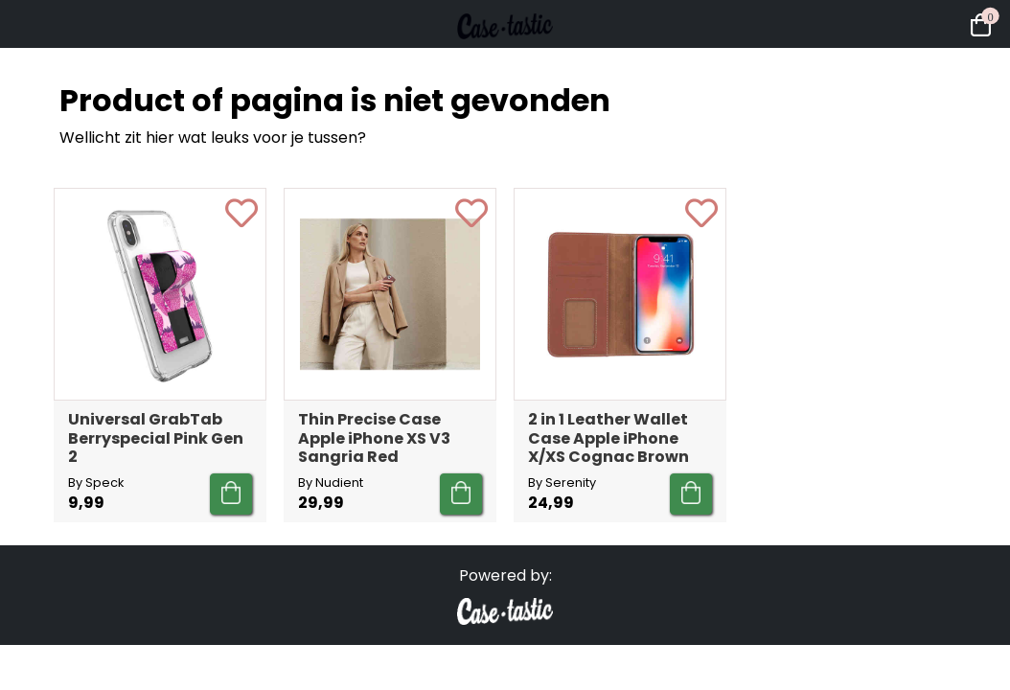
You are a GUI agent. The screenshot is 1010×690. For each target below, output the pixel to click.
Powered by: (505, 575)
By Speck (96, 482)
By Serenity (562, 482)
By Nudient (330, 482)
